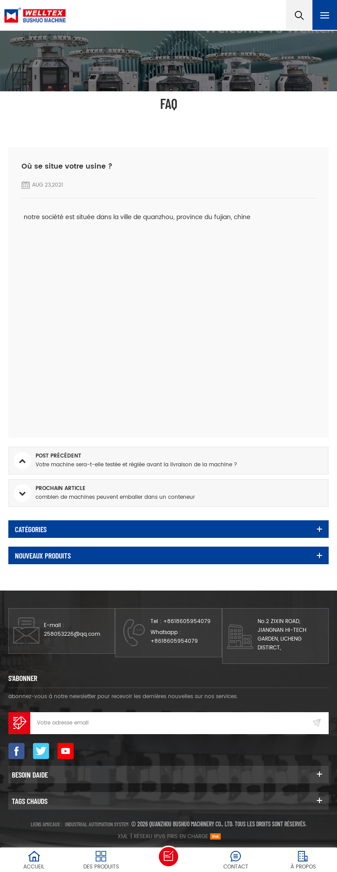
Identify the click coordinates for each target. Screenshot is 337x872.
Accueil (121, 120)
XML (123, 836)
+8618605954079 (187, 621)
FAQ (149, 120)
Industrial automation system (97, 824)
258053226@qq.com (72, 634)
